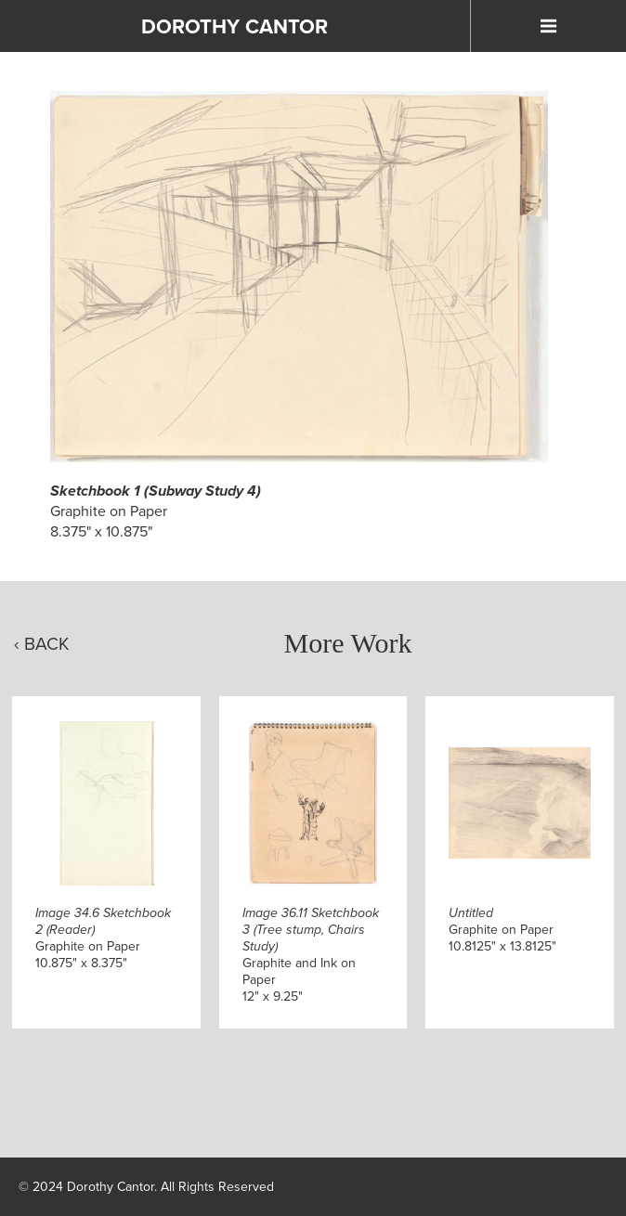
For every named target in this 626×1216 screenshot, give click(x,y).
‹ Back (42, 643)
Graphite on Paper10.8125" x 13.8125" (502, 929)
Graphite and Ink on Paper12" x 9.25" (310, 954)
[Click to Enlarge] (299, 276)
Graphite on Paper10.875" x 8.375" (103, 938)
